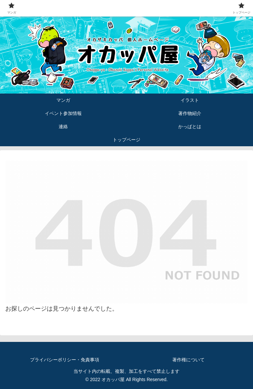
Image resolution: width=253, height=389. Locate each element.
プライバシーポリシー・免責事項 (64, 359)
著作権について (188, 359)
